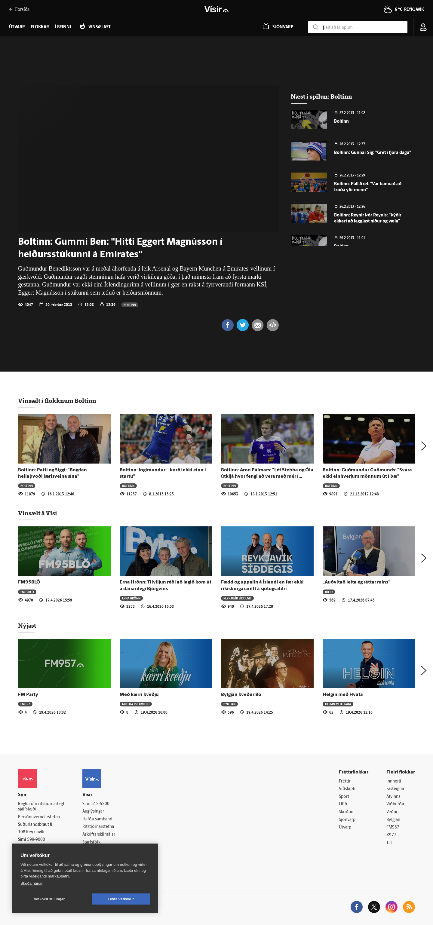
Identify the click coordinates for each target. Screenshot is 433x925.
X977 (391, 835)
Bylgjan (229, 703)
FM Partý (28, 694)
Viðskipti (347, 789)
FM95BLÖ (29, 582)
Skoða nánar (31, 883)
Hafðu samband (97, 819)
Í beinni (63, 27)
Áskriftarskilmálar (98, 834)
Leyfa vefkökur (121, 899)
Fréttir (345, 781)
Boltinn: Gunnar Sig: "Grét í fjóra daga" (372, 153)
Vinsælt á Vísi (37, 513)
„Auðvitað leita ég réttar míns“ (356, 582)
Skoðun (346, 812)
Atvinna (393, 797)
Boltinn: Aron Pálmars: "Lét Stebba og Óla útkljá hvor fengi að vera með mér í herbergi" (267, 476)
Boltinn (130, 304)
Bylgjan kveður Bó (241, 694)
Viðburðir (395, 804)
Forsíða (19, 9)
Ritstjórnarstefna (98, 827)
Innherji (393, 781)
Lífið (343, 804)
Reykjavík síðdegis (237, 598)
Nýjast (27, 625)
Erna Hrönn (131, 598)
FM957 (25, 703)
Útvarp (345, 827)
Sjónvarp (347, 820)
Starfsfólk (91, 842)
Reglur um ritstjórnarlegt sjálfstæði (41, 807)
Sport (344, 797)
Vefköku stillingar (49, 899)
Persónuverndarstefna (39, 817)
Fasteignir (395, 789)
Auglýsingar (93, 811)
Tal (389, 843)
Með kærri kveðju (139, 694)
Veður (392, 812)
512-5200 (100, 804)
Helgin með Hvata (343, 694)
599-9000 (36, 840)
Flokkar (40, 27)
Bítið (329, 591)
